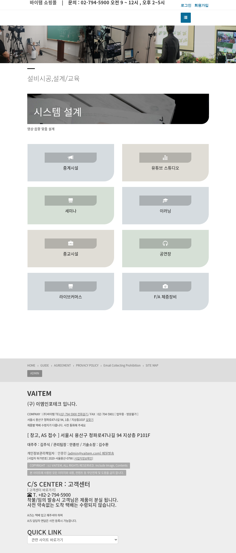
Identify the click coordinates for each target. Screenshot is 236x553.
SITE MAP (152, 365)
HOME (31, 365)
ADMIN (34, 373)
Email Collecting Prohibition (122, 365)
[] (83, 458)
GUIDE (44, 365)
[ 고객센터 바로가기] (41, 489)
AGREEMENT (62, 365)
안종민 (86, 453)
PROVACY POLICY (87, 365)
